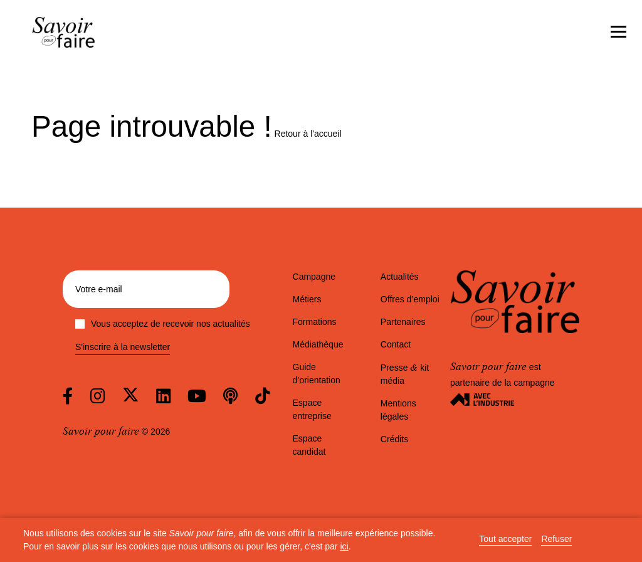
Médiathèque (318, 344)
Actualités (400, 277)
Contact (396, 344)
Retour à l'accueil (308, 134)
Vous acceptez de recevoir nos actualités (162, 324)
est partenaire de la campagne (502, 382)
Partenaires (403, 322)
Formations (315, 322)
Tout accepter (505, 539)
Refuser (556, 539)
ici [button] (344, 546)
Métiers (307, 299)
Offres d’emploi (410, 299)
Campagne (314, 277)
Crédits (394, 439)
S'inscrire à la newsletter (122, 347)
